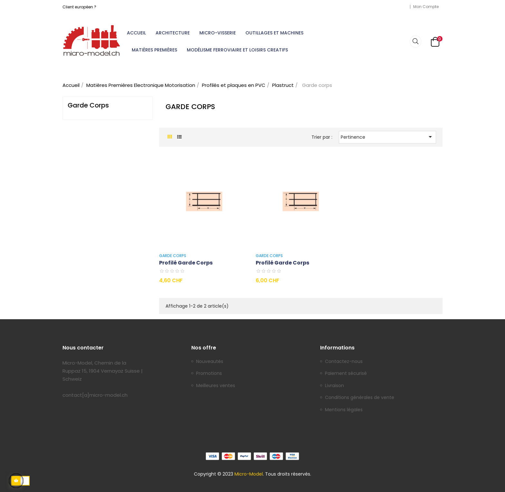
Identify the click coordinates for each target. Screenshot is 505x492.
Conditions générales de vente (359, 398)
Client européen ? (79, 7)
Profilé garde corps (186, 262)
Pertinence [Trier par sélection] (387, 137)
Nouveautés (209, 362)
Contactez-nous (344, 362)
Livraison (334, 386)
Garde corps (88, 105)
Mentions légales (344, 410)
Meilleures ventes (215, 386)
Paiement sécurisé (346, 373)
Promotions (209, 373)
